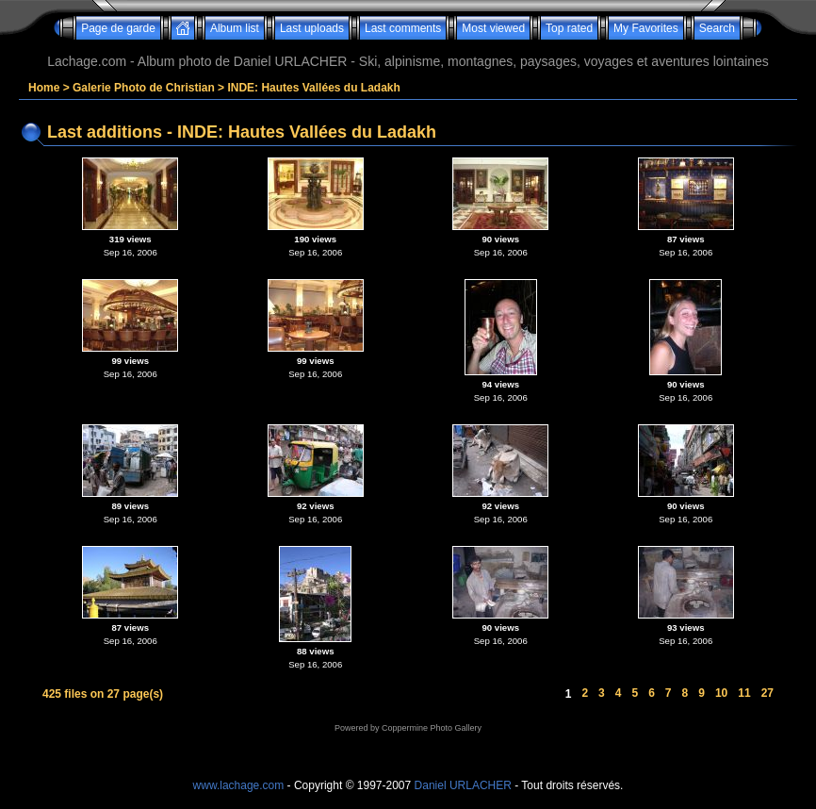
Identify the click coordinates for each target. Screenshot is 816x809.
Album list (234, 28)
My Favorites (645, 28)
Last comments (403, 28)
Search (717, 28)
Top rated (569, 28)
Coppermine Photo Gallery (431, 728)
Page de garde (118, 28)
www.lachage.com (239, 785)
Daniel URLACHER (463, 785)
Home (43, 87)
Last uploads (312, 28)
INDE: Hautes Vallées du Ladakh (313, 87)
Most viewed (493, 28)
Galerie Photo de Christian (144, 87)
